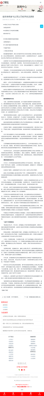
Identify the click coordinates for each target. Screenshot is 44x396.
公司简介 (11, 339)
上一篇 (11, 297)
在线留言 (11, 341)
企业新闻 (5, 309)
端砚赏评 (11, 358)
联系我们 (11, 345)
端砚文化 (11, 347)
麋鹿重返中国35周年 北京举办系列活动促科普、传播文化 (17, 330)
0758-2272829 (22, 367)
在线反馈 (11, 343)
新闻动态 (33, 351)
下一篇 (33, 297)
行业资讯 (5, 307)
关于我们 (11, 336)
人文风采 (11, 354)
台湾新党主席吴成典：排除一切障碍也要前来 (14, 316)
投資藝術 (33, 341)
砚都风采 (11, 352)
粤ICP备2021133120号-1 (22, 384)
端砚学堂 (11, 356)
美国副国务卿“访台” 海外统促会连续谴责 (13, 327)
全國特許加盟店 (33, 345)
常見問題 (33, 347)
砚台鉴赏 (11, 350)
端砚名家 (11, 360)
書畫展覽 (33, 336)
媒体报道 (5, 305)
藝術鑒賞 (33, 349)
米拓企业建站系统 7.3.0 (23, 386)
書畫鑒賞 (33, 339)
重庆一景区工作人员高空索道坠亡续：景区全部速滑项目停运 (18, 323)
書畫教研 (33, 343)
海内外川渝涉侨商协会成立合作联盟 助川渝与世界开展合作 (18, 320)
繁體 (22, 389)
